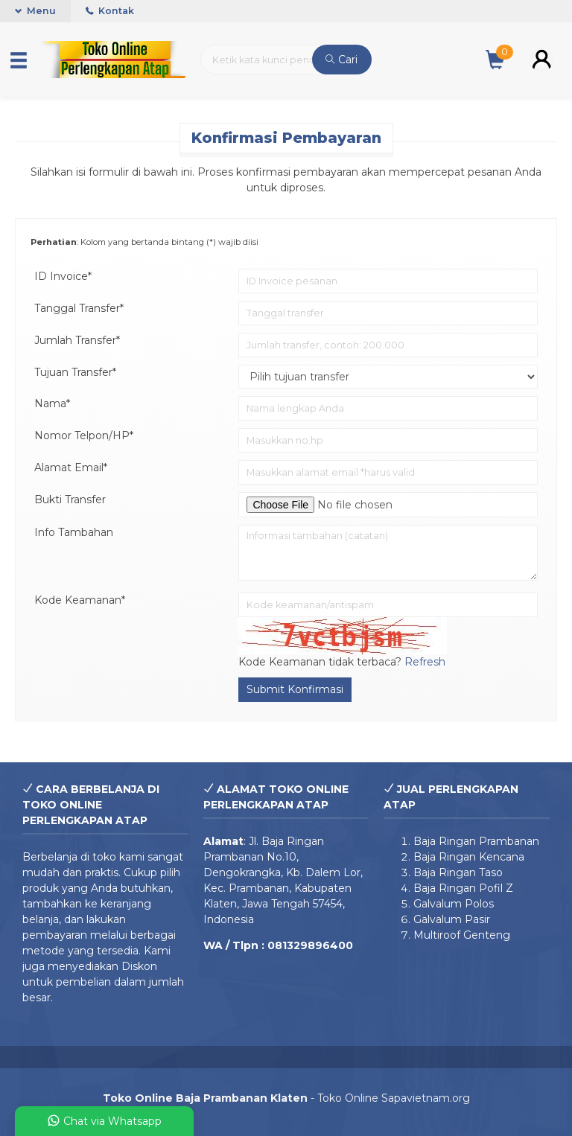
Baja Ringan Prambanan (476, 841)
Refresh (424, 661)
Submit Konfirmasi (295, 689)
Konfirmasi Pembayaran (286, 138)
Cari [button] (341, 59)
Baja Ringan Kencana (468, 857)
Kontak (110, 10)
